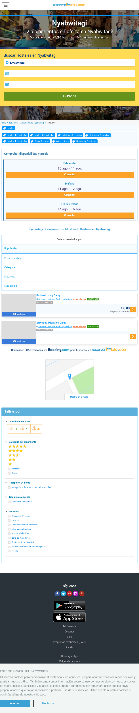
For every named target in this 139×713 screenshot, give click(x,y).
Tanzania (13, 122)
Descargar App (69, 656)
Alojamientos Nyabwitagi (32, 122)
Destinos (69, 632)
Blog (69, 637)
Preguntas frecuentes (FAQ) (69, 642)
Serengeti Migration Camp (51, 323)
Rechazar (48, 703)
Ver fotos (21, 314)
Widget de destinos (69, 661)
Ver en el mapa (79, 299)
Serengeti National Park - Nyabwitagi (55, 299)
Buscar (69, 96)
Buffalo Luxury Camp (48, 295)
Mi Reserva (69, 626)
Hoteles (10, 128)
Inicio (3, 122)
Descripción (92, 299)
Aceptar (15, 703)
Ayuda (69, 647)
